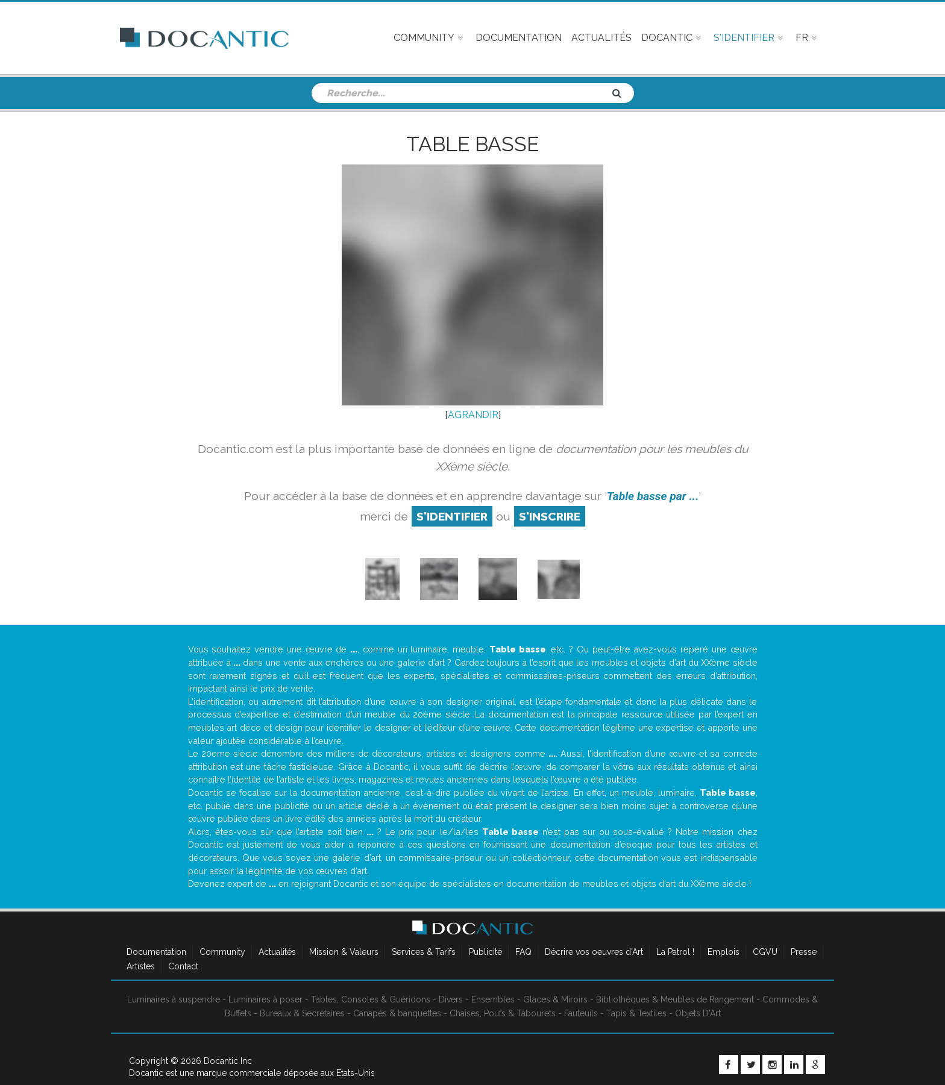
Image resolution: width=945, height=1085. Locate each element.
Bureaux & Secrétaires (302, 1013)
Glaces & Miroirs (555, 999)
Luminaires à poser (265, 999)
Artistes (141, 966)
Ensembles (493, 999)
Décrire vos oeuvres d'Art (594, 952)
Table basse (472, 144)
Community (222, 952)
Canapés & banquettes (397, 1013)
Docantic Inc (228, 1061)
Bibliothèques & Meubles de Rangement (675, 999)
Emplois (723, 952)
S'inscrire (549, 516)
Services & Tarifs (424, 952)
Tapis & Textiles (636, 1013)
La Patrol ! (675, 952)
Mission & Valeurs (343, 952)
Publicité (485, 952)
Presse (804, 952)
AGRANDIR (473, 415)
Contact (183, 966)
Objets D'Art (698, 1013)
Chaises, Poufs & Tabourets (503, 1013)
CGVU (765, 952)
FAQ (523, 952)
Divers (451, 999)
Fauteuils (581, 1013)
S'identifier (452, 516)
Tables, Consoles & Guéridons (370, 999)
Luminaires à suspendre (173, 999)
